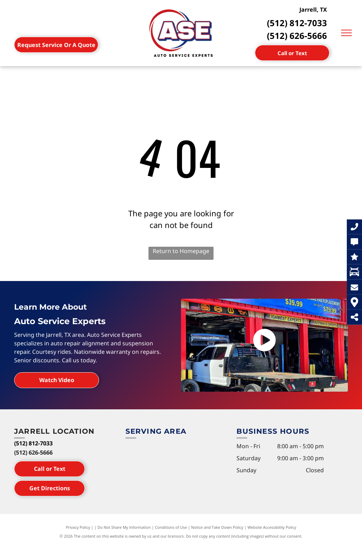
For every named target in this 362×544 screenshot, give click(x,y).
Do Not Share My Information (124, 527)
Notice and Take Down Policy (217, 527)
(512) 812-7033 (297, 23)
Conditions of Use (171, 527)
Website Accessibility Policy (271, 527)
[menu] (346, 33)
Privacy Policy (78, 527)
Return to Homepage (181, 251)
